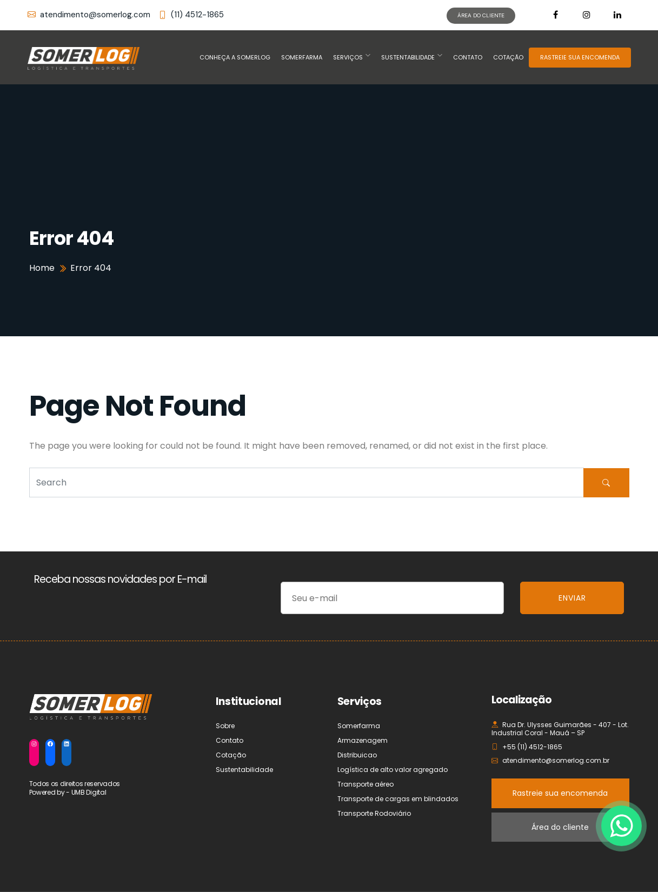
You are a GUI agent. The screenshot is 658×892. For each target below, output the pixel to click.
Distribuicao (357, 755)
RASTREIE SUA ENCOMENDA (580, 57)
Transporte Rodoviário (374, 813)
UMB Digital (89, 792)
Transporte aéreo (365, 784)
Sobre (225, 725)
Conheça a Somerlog (235, 57)
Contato (467, 57)
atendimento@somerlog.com (89, 15)
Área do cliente (560, 827)
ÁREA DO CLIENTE (480, 15)
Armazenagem (362, 740)
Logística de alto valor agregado (392, 769)
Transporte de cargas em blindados (397, 798)
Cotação (508, 57)
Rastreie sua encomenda (560, 793)
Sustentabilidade (408, 57)
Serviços (348, 57)
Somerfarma (301, 57)
